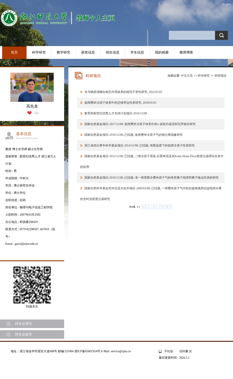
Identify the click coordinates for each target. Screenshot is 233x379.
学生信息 (137, 52)
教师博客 (186, 52)
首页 (14, 52)
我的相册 (162, 52)
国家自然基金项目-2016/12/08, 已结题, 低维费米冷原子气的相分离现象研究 (133, 134)
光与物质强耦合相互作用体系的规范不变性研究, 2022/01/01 (123, 92)
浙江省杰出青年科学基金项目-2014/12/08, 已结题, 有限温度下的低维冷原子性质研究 (139, 145)
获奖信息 (88, 52)
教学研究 (63, 52)
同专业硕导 (23, 334)
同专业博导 (23, 323)
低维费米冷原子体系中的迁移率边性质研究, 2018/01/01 (120, 102)
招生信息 (112, 52)
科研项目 (221, 75)
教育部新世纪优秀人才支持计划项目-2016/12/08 (115, 113)
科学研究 (39, 52)
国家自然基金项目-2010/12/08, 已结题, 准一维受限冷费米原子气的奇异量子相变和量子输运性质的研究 (151, 177)
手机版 (168, 351)
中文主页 (187, 75)
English (227, 4)
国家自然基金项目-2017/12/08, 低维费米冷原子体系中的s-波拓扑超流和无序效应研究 (140, 124)
